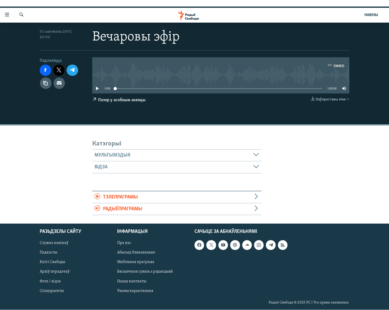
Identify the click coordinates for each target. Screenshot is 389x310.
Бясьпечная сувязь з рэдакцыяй (145, 272)
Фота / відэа (50, 281)
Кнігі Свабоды (52, 262)
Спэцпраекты (52, 291)
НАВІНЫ (371, 15)
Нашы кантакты (131, 281)
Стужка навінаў (54, 243)
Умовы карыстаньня (135, 291)
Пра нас (124, 243)
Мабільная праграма (135, 262)
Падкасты (48, 253)
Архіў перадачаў (55, 272)
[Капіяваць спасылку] (46, 83)
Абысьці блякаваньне (136, 253)
